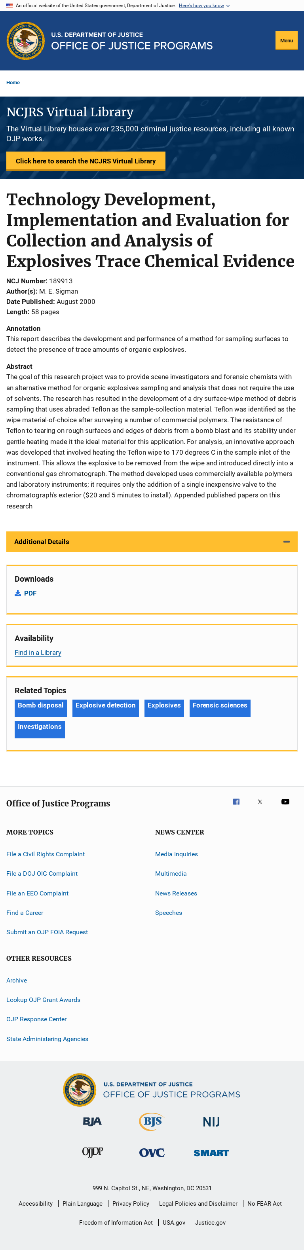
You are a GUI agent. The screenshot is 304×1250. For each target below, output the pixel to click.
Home (13, 82)
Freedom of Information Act (116, 1222)
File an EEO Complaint (37, 893)
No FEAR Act (264, 1203)
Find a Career (24, 912)
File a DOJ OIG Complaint (42, 873)
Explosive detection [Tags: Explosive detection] (106, 705)
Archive (16, 980)
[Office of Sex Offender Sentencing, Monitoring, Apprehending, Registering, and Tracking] (211, 1158)
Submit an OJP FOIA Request (47, 932)
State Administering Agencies (47, 1039)
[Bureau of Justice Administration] (92, 1128)
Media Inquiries (176, 854)
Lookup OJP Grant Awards (43, 999)
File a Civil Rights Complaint (45, 854)
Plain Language (83, 1203)
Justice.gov (210, 1222)
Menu (286, 41)
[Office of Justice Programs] (25, 40)
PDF (30, 593)
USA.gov (174, 1222)
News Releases (176, 893)
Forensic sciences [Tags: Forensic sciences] (220, 705)
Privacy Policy (130, 1203)
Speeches (168, 912)
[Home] (132, 40)
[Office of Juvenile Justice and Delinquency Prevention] (92, 1159)
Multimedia (171, 873)
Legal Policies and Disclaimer (198, 1203)
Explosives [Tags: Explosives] (164, 705)
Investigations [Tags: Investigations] (40, 726)
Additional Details (41, 542)
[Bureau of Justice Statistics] (152, 1132)
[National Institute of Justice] (211, 1128)
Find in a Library (38, 652)
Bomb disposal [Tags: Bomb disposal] (41, 705)
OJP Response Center (36, 1019)
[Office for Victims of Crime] (152, 1158)
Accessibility (36, 1203)
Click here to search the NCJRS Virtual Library (86, 161)
